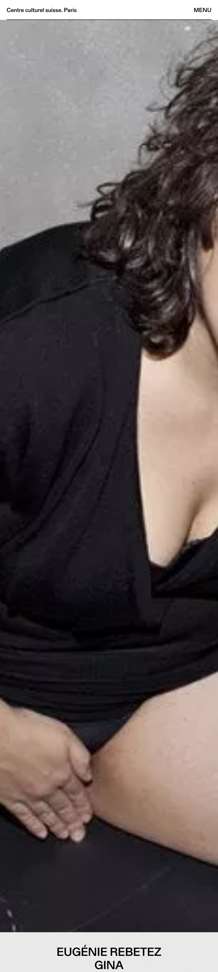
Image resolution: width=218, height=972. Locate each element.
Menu (202, 10)
